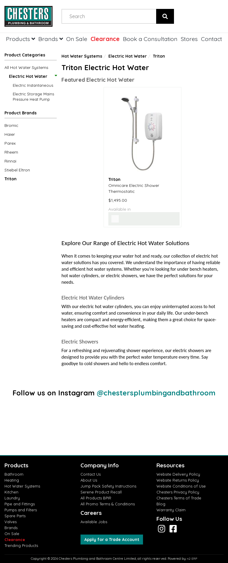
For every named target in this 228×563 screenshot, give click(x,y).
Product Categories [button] (24, 55)
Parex (10, 143)
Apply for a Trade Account (111, 539)
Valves (10, 521)
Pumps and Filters (20, 509)
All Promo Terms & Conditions (107, 504)
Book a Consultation (150, 38)
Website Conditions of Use (181, 486)
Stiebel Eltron (17, 170)
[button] (30, 114)
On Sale (76, 38)
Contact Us (90, 474)
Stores (189, 38)
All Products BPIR (95, 498)
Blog (160, 504)
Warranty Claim (171, 509)
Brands (50, 38)
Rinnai (10, 161)
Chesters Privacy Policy (177, 492)
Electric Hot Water (32, 76)
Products (20, 38)
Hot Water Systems (81, 56)
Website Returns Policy (177, 480)
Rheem (11, 152)
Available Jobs (93, 521)
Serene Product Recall (101, 492)
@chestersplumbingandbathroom (156, 392)
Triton (10, 179)
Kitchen (11, 492)
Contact (211, 38)
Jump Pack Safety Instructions (108, 486)
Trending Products (21, 545)
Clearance (105, 38)
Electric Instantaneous (33, 85)
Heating (11, 480)
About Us (88, 480)
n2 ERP (192, 559)
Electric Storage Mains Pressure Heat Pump (33, 97)
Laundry (12, 498)
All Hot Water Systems (26, 67)
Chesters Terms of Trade (178, 498)
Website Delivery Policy (178, 474)
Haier (9, 134)
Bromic (11, 125)
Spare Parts (15, 515)
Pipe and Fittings (19, 504)
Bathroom (13, 474)
